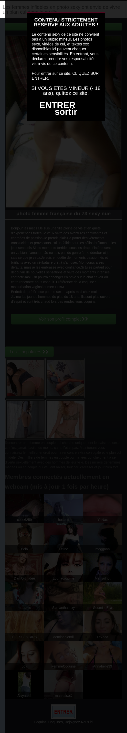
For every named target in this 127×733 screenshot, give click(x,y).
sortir (66, 112)
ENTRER (57, 105)
